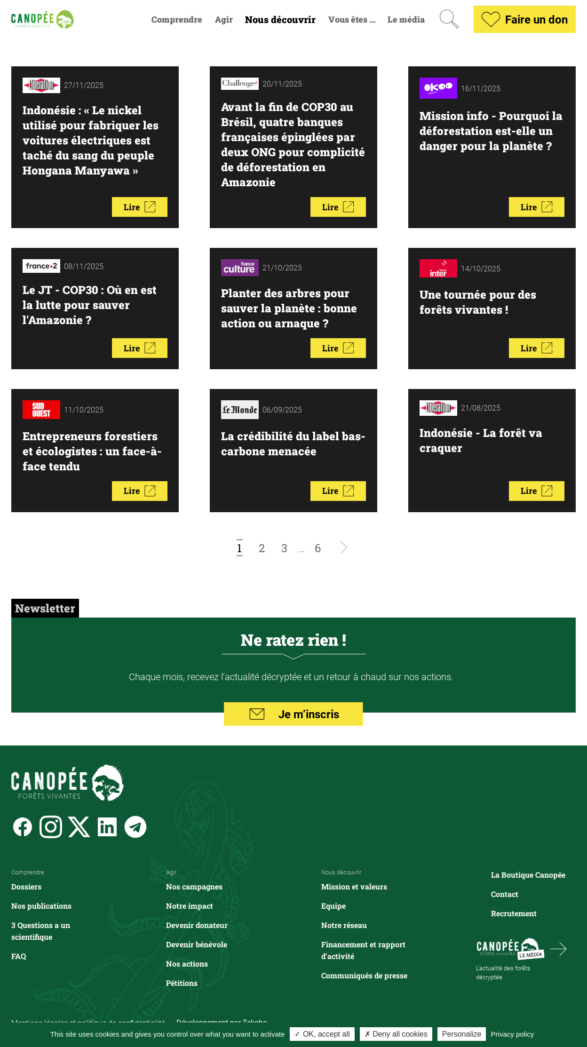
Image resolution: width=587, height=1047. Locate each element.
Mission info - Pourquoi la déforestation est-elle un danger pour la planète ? (491, 130)
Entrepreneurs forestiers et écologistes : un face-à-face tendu (92, 451)
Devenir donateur (197, 925)
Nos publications (41, 906)
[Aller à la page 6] (318, 548)
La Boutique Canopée (528, 875)
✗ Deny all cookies (396, 1034)
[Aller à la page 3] (284, 548)
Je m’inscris (294, 714)
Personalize (462, 1034)
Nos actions (187, 963)
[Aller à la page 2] (262, 548)
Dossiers (26, 886)
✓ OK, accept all (321, 1034)
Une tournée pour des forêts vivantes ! (478, 302)
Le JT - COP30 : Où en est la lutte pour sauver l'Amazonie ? (90, 304)
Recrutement (514, 913)
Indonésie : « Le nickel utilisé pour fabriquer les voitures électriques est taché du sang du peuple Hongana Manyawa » (91, 140)
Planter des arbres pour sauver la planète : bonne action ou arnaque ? (289, 308)
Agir (224, 19)
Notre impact (189, 906)
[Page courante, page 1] (239, 548)
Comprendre (176, 19)
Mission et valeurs (354, 886)
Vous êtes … (351, 19)
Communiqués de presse (364, 975)
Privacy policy (512, 1034)
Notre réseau (344, 925)
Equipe (333, 906)
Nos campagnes (194, 886)
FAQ (18, 956)
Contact (504, 894)
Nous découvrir (280, 19)
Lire (140, 207)
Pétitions (182, 983)
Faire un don (525, 19)
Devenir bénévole (196, 944)
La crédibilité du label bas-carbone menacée (293, 443)
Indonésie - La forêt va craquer (481, 440)
